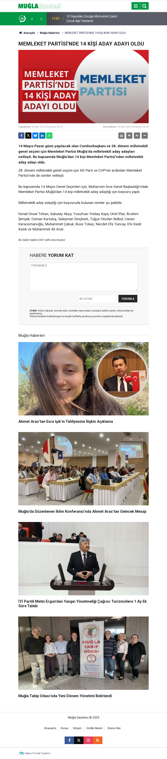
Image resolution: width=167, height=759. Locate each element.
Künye (64, 728)
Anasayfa (26, 32)
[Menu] (135, 6)
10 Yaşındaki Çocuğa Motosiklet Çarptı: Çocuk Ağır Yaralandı (92, 19)
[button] (129, 135)
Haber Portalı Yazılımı (37, 753)
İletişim (77, 728)
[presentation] (32, 18)
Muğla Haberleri (50, 32)
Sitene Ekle (114, 728)
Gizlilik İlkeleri (95, 728)
